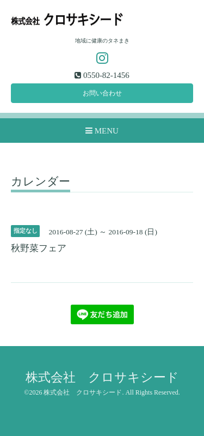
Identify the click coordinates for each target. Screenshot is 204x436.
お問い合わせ (102, 93)
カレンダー (40, 182)
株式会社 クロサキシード (102, 377)
